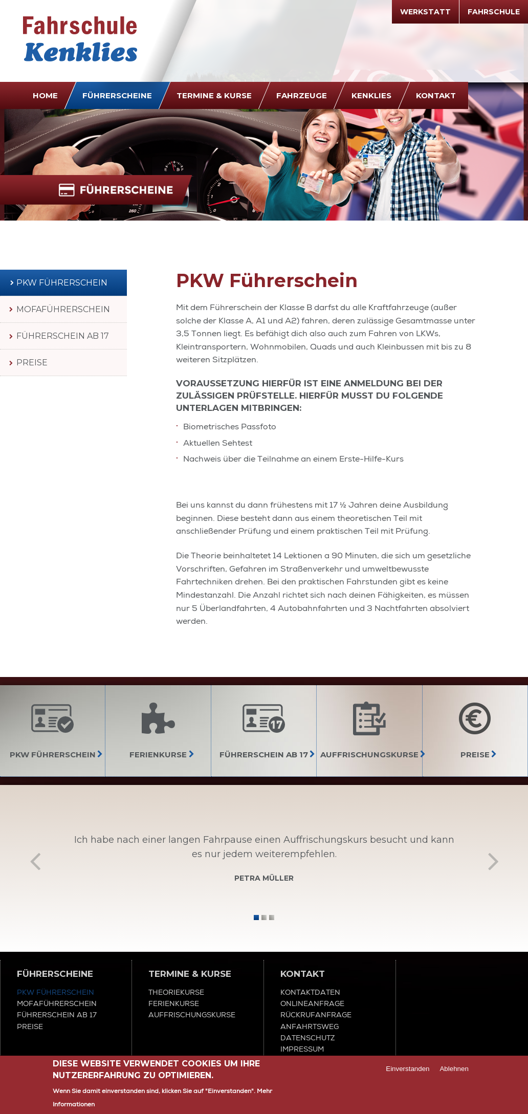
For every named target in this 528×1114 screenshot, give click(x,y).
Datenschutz (307, 1037)
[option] (264, 861)
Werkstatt (425, 11)
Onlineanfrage (312, 1003)
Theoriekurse (176, 992)
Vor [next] (493, 860)
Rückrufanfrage (315, 1014)
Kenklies (371, 95)
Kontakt (436, 95)
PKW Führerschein (61, 283)
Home (45, 95)
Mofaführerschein (63, 309)
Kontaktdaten (310, 992)
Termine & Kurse (214, 95)
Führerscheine (117, 95)
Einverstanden (407, 1070)
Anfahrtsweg (309, 1026)
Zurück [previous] (35, 860)
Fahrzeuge (301, 95)
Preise (32, 362)
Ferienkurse (173, 1003)
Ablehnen (453, 1070)
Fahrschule (494, 11)
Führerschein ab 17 (62, 336)
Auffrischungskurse (191, 1014)
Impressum (302, 1049)
